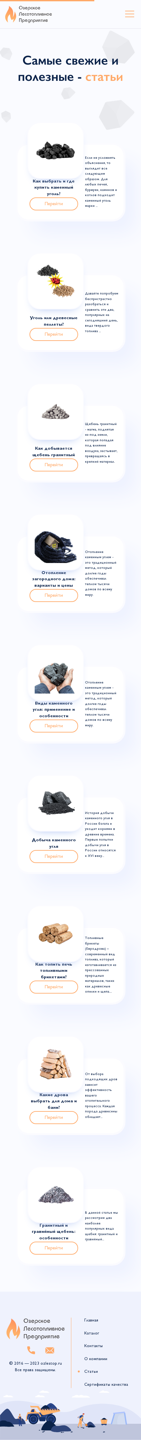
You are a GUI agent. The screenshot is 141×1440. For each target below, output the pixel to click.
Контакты (93, 1346)
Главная (91, 1320)
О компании (95, 1359)
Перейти (54, 204)
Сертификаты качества (106, 1385)
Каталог (91, 1333)
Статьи (91, 1372)
